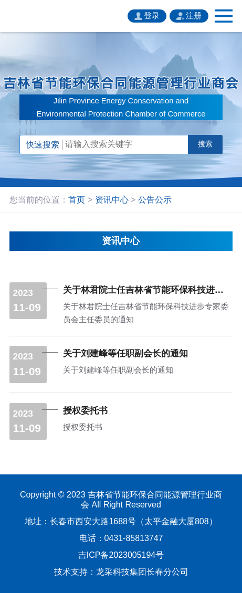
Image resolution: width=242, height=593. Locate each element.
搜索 (205, 144)
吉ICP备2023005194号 (121, 554)
